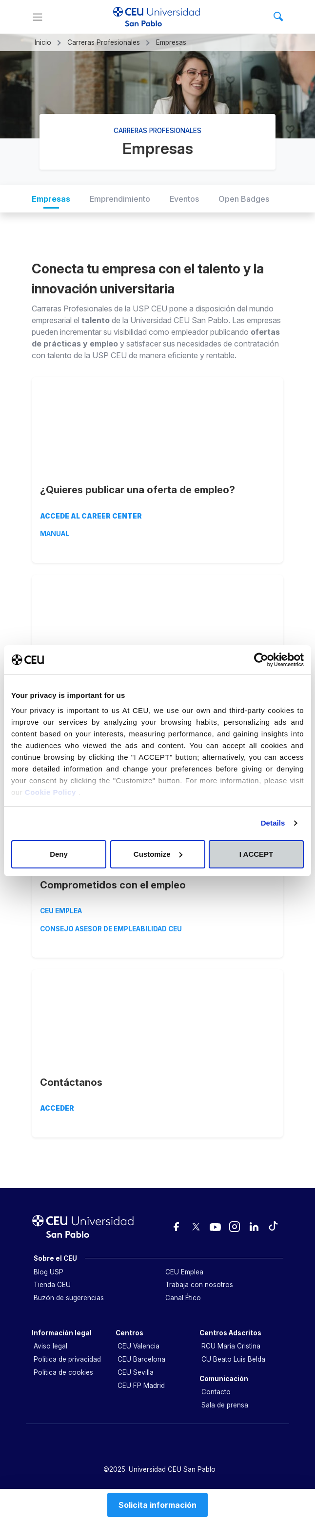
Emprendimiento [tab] (120, 199)
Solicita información (157, 1505)
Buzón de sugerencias (69, 1298)
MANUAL (54, 534)
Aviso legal (50, 1346)
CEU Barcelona (141, 1359)
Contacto (216, 1392)
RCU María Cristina (230, 1346)
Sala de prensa (224, 1405)
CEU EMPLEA (61, 911)
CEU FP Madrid (141, 1385)
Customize (158, 854)
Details (273, 823)
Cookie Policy (52, 792)
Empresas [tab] (51, 199)
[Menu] (37, 17)
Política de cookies (63, 1372)
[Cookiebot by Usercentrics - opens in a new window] (261, 660)
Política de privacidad (67, 1359)
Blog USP (48, 1272)
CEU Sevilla (136, 1372)
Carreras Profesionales (103, 42)
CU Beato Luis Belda (233, 1359)
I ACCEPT (256, 854)
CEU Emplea (184, 1272)
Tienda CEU (52, 1285)
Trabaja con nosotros (199, 1285)
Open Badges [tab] (243, 199)
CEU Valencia (138, 1346)
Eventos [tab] (184, 199)
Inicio (43, 42)
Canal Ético (183, 1298)
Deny (59, 854)
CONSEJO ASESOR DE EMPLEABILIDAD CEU (111, 929)
